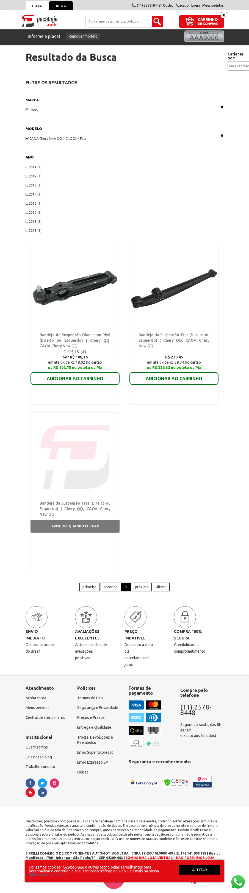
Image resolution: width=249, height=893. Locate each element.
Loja (37, 6)
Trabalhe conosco (41, 768)
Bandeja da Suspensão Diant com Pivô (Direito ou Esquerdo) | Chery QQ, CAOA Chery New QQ (75, 340)
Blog (61, 6)
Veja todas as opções (221, 107)
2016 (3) (34, 212)
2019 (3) (34, 230)
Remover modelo (83, 36)
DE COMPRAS (208, 23)
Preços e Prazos (91, 719)
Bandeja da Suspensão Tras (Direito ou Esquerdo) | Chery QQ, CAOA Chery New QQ (174, 340)
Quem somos (37, 748)
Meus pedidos (212, 5)
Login (195, 5)
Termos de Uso (90, 699)
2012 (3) (34, 176)
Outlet (168, 5)
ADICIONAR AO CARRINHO (75, 374)
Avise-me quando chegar (75, 527)
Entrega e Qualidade (94, 729)
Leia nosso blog (39, 758)
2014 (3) (34, 194)
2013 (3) (34, 185)
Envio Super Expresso (95, 754)
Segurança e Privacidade (98, 709)
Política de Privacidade (48, 875)
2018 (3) (34, 221)
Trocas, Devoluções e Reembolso (95, 741)
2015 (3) (34, 203)
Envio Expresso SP (93, 764)
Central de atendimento (46, 719)
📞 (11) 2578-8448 (146, 5)
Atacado (182, 5)
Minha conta (36, 699)
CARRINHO (208, 19)
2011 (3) (34, 167)
